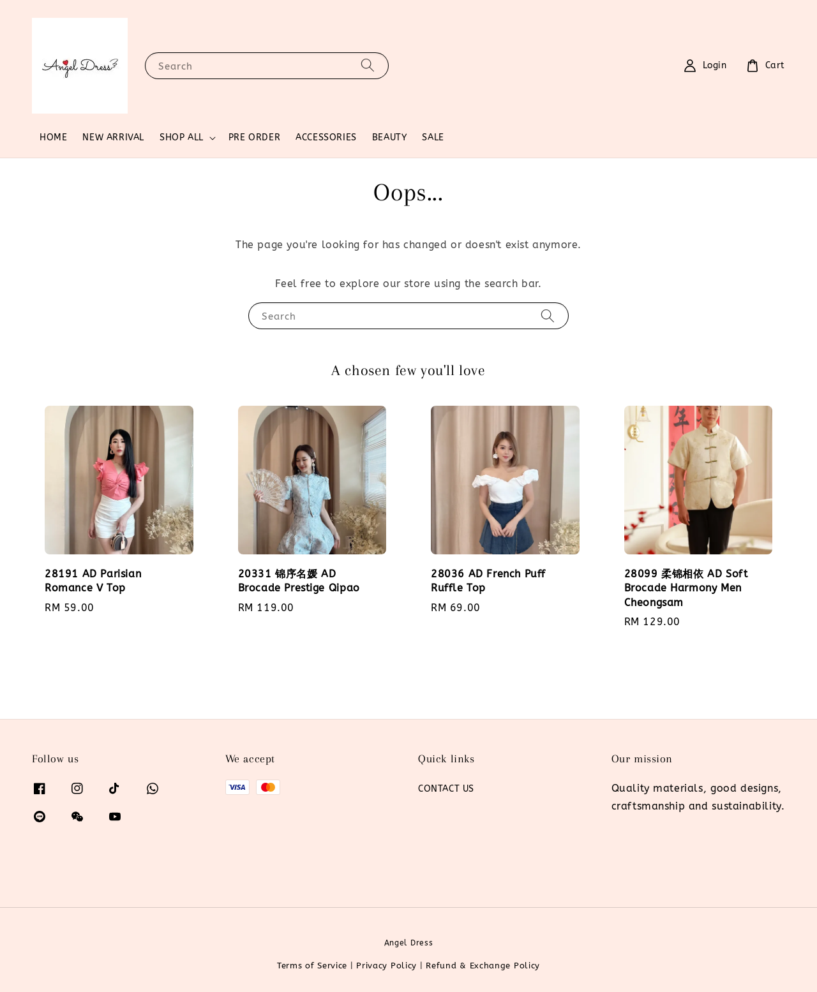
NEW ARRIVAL (113, 137)
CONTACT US (446, 788)
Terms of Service (312, 965)
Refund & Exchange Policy (483, 965)
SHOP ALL (182, 137)
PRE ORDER (254, 137)
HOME (53, 137)
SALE (433, 137)
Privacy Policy (386, 965)
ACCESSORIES (326, 137)
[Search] (367, 65)
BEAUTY (389, 137)
